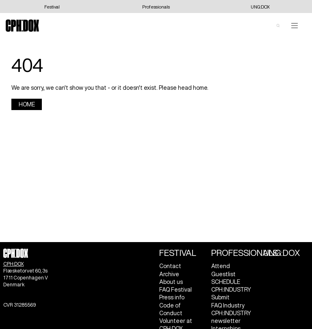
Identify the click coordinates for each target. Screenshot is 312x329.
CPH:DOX (13, 263)
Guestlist (223, 274)
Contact (170, 266)
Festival (177, 253)
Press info (171, 297)
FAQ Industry (228, 305)
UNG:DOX (281, 253)
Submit (220, 297)
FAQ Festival (175, 289)
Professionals (244, 253)
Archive (169, 274)
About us (171, 282)
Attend (220, 266)
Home (27, 104)
